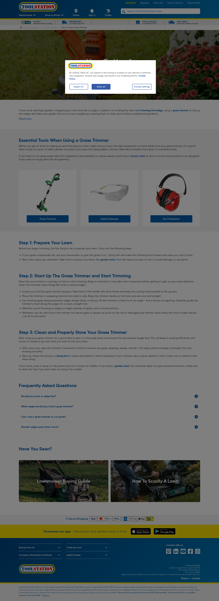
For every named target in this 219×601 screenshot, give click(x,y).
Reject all (78, 86)
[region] (110, 77)
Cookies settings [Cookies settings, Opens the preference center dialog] (142, 86)
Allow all (101, 86)
